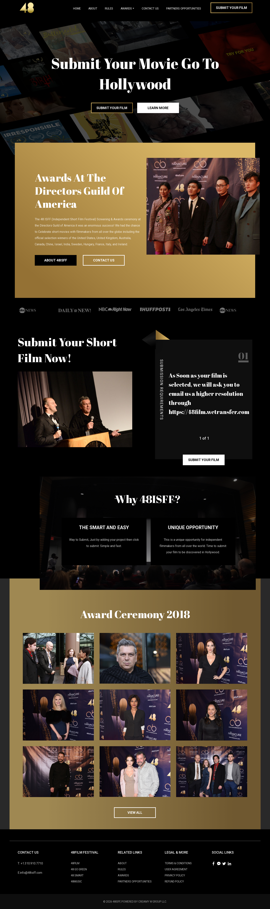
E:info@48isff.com (30, 872)
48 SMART (77, 875)
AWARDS (123, 875)
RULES (122, 869)
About (92, 8)
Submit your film (203, 460)
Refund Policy (174, 881)
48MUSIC (76, 881)
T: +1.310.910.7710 (30, 863)
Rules (109, 8)
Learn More (158, 108)
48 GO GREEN (79, 869)
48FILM (75, 863)
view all (134, 812)
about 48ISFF (55, 260)
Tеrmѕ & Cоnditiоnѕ (178, 863)
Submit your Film (111, 108)
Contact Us (150, 8)
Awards (126, 8)
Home (79, 7)
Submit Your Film (231, 8)
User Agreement (176, 869)
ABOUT (122, 863)
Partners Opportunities (183, 8)
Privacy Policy (175, 875)
